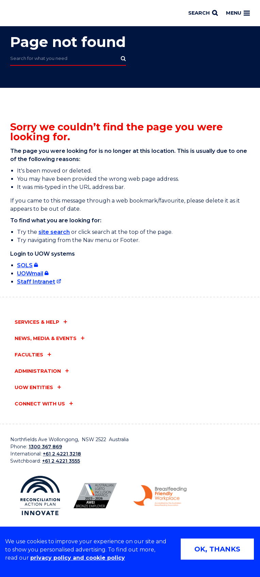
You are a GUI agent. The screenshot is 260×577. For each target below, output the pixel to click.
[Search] (203, 13)
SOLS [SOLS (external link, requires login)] (25, 265)
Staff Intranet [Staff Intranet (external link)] (36, 281)
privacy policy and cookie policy (77, 558)
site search (54, 232)
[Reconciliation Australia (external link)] (40, 495)
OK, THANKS (217, 549)
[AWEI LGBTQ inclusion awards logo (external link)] (95, 495)
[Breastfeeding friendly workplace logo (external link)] (159, 495)
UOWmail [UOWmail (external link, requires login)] (30, 273)
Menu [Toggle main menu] (238, 13)
